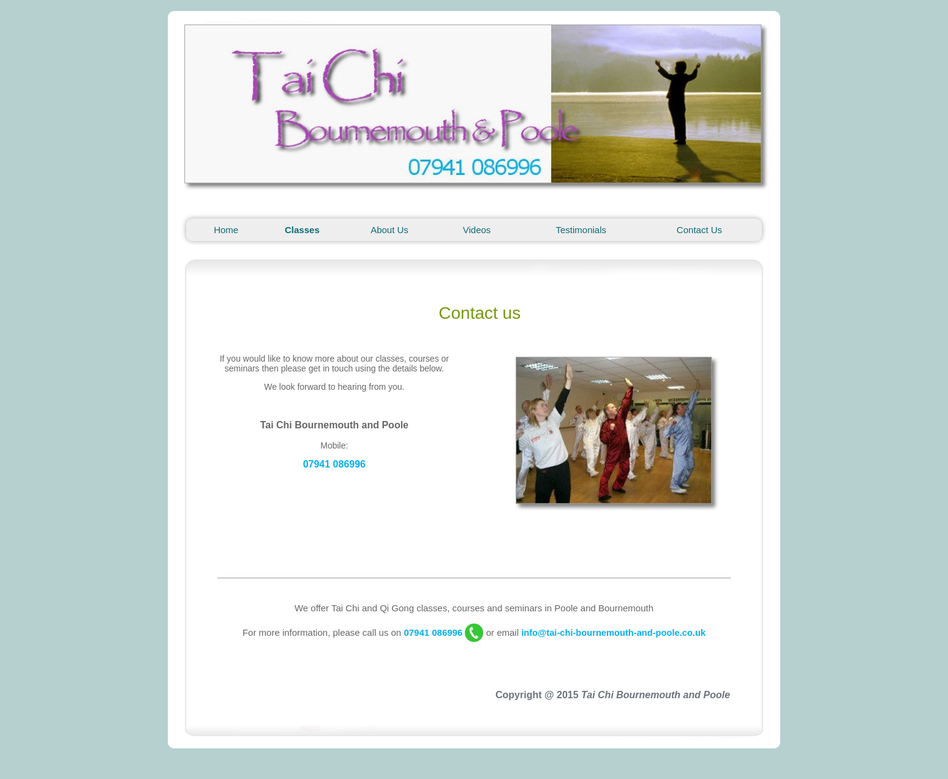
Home (226, 230)
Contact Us (699, 230)
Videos (477, 230)
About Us (389, 230)
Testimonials (581, 230)
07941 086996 (334, 464)
